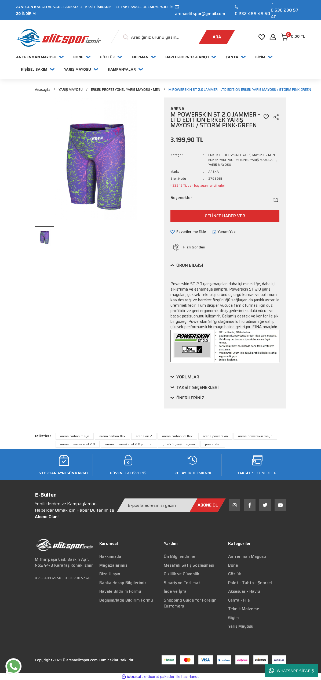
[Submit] (208, 505)
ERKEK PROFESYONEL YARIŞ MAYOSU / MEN (241, 155)
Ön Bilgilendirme (179, 557)
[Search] (173, 37)
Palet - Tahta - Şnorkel (250, 583)
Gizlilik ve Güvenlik (181, 574)
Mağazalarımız (113, 565)
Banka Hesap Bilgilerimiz (123, 583)
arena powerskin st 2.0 (77, 444)
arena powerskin (215, 436)
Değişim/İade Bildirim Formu (126, 600)
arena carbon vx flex (177, 436)
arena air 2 (144, 436)
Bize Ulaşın (109, 574)
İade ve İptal (176, 592)
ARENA (213, 172)
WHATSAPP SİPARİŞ (291, 671)
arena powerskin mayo (255, 436)
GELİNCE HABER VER (225, 216)
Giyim (233, 618)
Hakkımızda (110, 557)
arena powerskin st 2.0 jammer (128, 444)
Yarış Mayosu (240, 627)
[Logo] (58, 38)
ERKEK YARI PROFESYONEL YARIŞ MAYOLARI (241, 160)
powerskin (213, 444)
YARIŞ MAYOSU (219, 165)
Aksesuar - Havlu (244, 592)
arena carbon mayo (74, 436)
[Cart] (293, 37)
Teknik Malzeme (243, 609)
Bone (233, 565)
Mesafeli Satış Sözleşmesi (189, 565)
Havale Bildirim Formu (120, 592)
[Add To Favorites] (266, 117)
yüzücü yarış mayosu (179, 444)
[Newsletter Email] (171, 505)
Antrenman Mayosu (247, 557)
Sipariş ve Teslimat (182, 583)
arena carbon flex (112, 436)
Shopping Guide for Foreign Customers (190, 603)
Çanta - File (239, 600)
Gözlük (234, 574)
